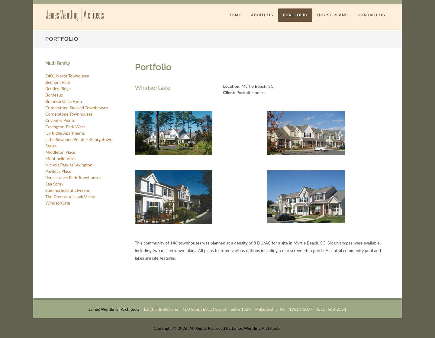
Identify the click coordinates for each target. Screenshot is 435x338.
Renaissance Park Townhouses (73, 177)
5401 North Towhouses (67, 75)
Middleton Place (60, 152)
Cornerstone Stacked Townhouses (76, 107)
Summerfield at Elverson (67, 190)
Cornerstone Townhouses (68, 113)
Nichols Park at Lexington (68, 164)
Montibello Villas (60, 158)
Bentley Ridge (58, 88)
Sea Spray (54, 183)
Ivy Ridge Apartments (65, 133)
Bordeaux (54, 94)
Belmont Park (57, 82)
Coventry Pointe (60, 120)
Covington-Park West (65, 126)
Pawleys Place (58, 171)
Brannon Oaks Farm (63, 101)
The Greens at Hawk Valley (70, 196)
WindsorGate (57, 202)
